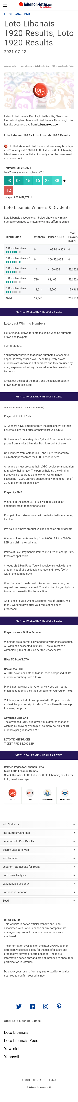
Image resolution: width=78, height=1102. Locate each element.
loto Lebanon (39, 858)
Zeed (39, 901)
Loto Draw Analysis (39, 875)
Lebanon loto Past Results (39, 841)
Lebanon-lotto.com (48, 124)
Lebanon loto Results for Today (39, 867)
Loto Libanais (16, 1032)
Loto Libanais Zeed (21, 1040)
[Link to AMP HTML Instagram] (46, 1008)
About (26, 1080)
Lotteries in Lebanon (39, 892)
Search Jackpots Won (39, 850)
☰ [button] (5, 5)
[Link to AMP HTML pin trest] (59, 1008)
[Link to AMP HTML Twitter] (19, 1008)
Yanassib (12, 1057)
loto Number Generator (39, 833)
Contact (39, 1080)
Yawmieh (12, 1048)
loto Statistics (39, 824)
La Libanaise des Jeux (39, 884)
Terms (52, 1080)
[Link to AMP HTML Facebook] (32, 1008)
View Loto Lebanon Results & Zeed (38, 311)
